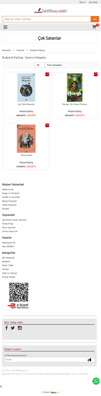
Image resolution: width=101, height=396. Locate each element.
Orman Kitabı (26, 155)
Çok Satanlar (49, 38)
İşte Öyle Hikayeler (26, 104)
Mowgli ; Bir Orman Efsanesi (74, 104)
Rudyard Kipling (26, 111)
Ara (94, 19)
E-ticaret (46, 392)
